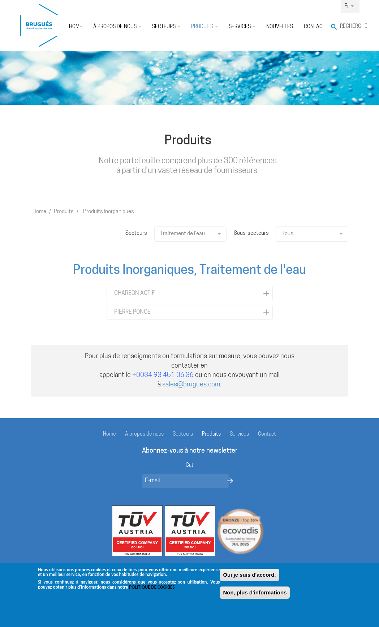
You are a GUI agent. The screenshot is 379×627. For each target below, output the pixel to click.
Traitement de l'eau (190, 234)
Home (75, 27)
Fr (349, 6)
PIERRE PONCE (132, 312)
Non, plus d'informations (255, 596)
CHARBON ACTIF (134, 293)
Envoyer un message (230, 481)
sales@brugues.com (191, 384)
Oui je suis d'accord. (249, 578)
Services (242, 27)
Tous (312, 234)
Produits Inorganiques (108, 212)
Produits (204, 27)
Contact (314, 27)
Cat (190, 465)
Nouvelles (279, 27)
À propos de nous (117, 27)
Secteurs (166, 27)
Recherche (349, 26)
